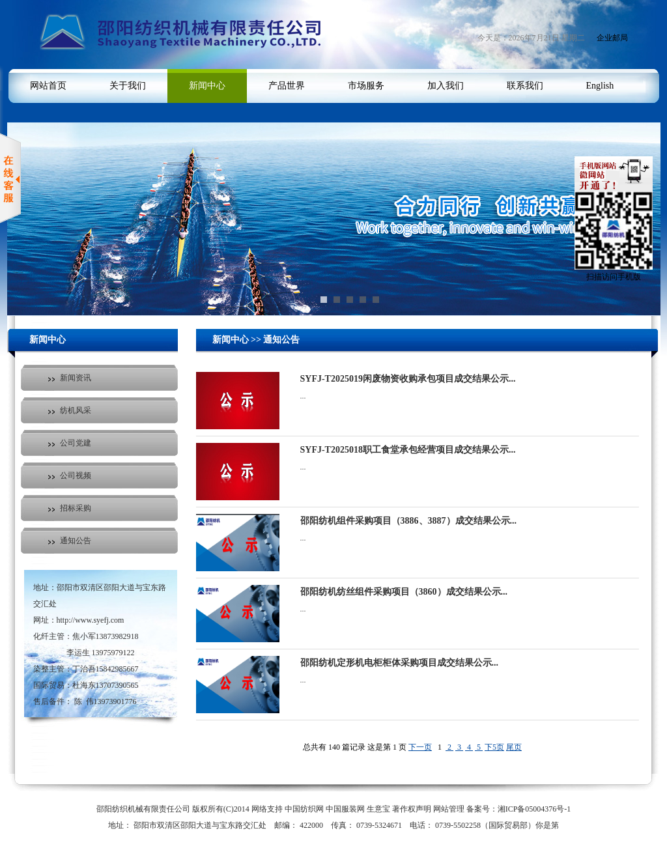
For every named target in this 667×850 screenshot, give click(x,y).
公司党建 (75, 442)
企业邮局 (612, 37)
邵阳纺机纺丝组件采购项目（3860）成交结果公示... (404, 592)
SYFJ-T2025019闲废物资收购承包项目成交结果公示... (408, 379)
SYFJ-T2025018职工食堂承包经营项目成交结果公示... (408, 450)
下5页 (494, 747)
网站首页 (48, 86)
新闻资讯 (75, 377)
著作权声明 (411, 809)
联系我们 (525, 86)
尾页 (514, 747)
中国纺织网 (304, 809)
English (600, 86)
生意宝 (378, 809)
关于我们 (127, 86)
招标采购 (75, 508)
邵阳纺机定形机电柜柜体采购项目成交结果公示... (399, 663)
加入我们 (445, 86)
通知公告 (75, 540)
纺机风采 (75, 410)
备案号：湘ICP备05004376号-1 (518, 809)
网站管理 (448, 809)
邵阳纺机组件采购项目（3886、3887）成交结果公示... (408, 521)
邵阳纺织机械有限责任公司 (143, 809)
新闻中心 (207, 86)
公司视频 (75, 475)
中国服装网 (345, 809)
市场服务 (366, 86)
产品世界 (286, 86)
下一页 (420, 747)
